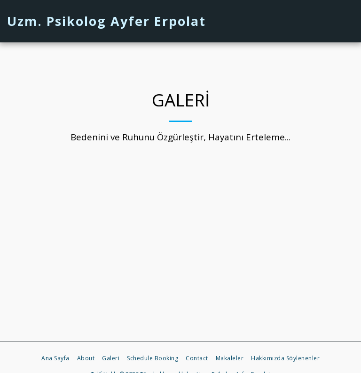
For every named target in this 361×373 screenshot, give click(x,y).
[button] (303, 20)
